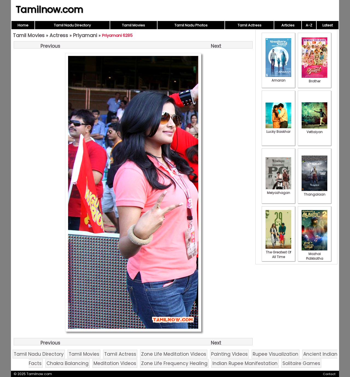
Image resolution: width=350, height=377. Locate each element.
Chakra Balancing (67, 363)
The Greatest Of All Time (278, 252)
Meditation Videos (115, 363)
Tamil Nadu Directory (72, 25)
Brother (314, 78)
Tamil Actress (249, 25)
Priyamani (85, 35)
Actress (58, 35)
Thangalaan (314, 192)
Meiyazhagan (278, 190)
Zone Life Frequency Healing (174, 363)
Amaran (278, 78)
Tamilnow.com (49, 9)
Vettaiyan (314, 129)
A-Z (309, 25)
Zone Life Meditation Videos (173, 354)
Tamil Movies (133, 25)
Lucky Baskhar (278, 129)
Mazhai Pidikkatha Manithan (314, 256)
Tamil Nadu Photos (191, 25)
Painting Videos (229, 354)
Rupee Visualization (275, 354)
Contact (329, 374)
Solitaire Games (301, 363)
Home (23, 25)
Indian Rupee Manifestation (245, 363)
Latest (327, 25)
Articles (287, 25)
